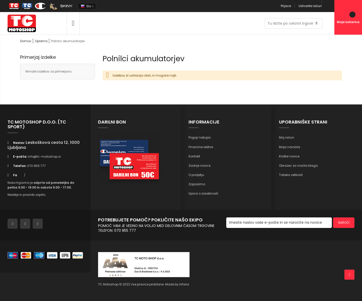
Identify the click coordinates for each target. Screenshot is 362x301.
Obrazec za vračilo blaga (298, 165)
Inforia (184, 284)
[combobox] (294, 23)
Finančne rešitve (201, 147)
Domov (26, 41)
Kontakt (194, 156)
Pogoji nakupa (200, 137)
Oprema (41, 41)
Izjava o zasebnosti (203, 193)
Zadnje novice (199, 165)
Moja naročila (289, 147)
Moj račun (286, 137)
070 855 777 (36, 166)
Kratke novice (289, 156)
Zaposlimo (197, 184)
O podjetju (196, 175)
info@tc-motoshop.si (44, 156)
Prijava (286, 6)
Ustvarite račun (310, 6)
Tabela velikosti (291, 175)
